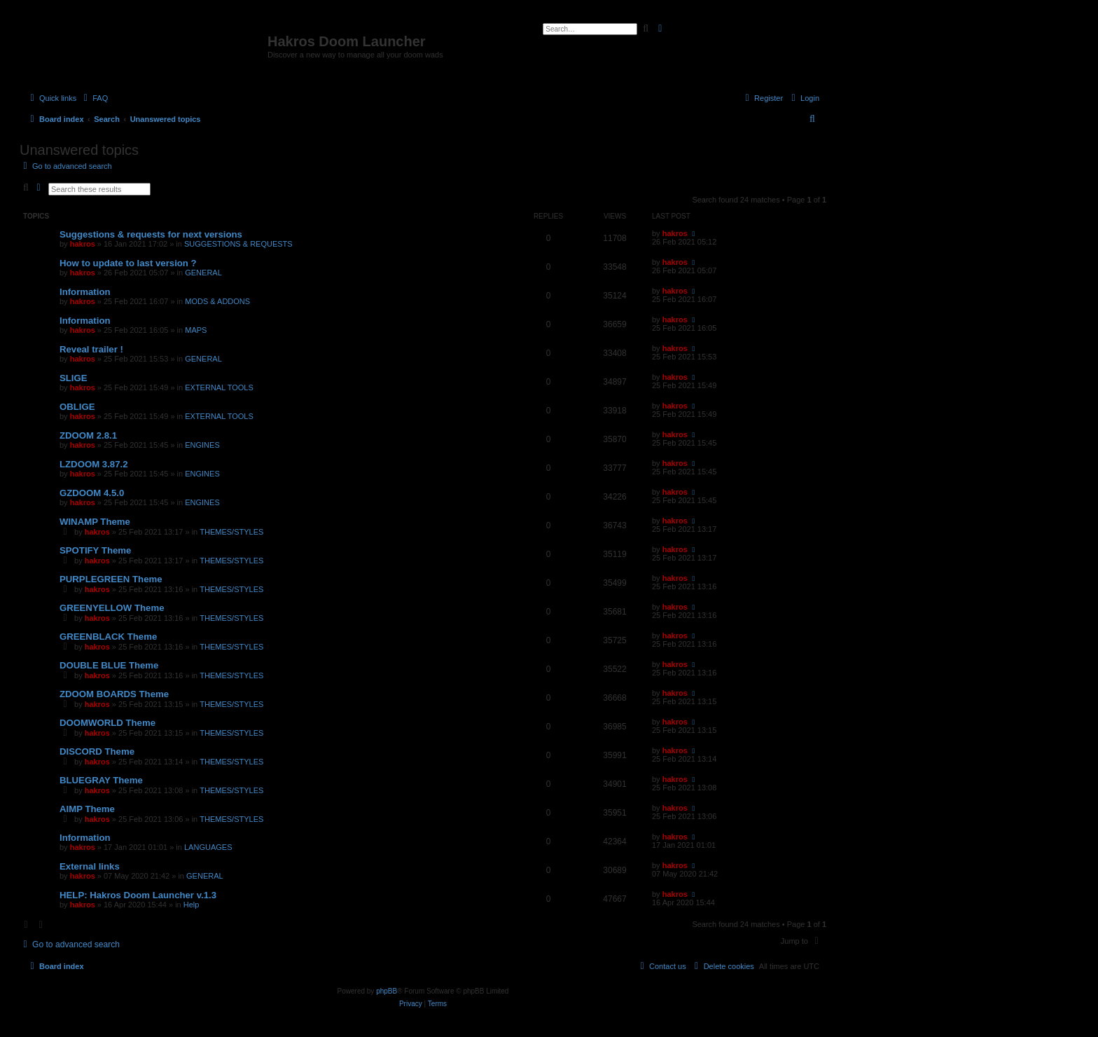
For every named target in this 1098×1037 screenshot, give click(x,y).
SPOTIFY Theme (95, 550)
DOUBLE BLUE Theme (109, 665)
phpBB (386, 991)
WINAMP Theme (95, 521)
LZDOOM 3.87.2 (93, 464)
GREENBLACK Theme (108, 636)
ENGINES (202, 445)
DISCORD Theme (97, 751)
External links (90, 866)
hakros (82, 244)
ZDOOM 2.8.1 (88, 435)
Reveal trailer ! (91, 349)
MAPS (196, 330)
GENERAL (203, 272)
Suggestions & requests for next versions (151, 234)
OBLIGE (77, 406)
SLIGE (74, 378)
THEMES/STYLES (231, 532)
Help (191, 904)
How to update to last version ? (128, 263)
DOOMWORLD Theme (107, 722)
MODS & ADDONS (217, 301)
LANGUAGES (208, 847)
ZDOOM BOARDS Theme (114, 694)
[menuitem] (94, 98)
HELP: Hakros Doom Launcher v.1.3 (138, 895)
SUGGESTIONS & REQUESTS (238, 244)
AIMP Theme (87, 809)
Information (85, 292)
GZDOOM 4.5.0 (92, 493)
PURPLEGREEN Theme (111, 579)
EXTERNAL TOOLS (219, 387)
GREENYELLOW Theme (112, 608)
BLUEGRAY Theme (101, 780)
